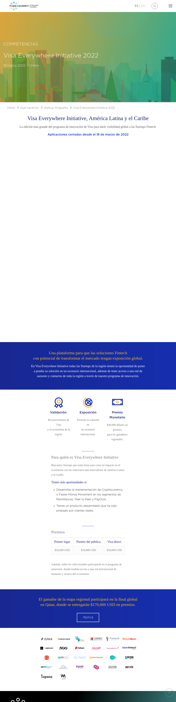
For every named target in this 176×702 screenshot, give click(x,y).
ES (136, 6)
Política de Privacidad (37, 647)
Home (11, 108)
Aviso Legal (16, 647)
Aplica (88, 445)
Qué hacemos (29, 108)
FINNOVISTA (73, 635)
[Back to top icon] (169, 693)
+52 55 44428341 (34, 599)
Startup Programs (56, 108)
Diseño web (15, 653)
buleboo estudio (30, 653)
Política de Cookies (63, 647)
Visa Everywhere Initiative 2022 (94, 108)
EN (143, 6)
